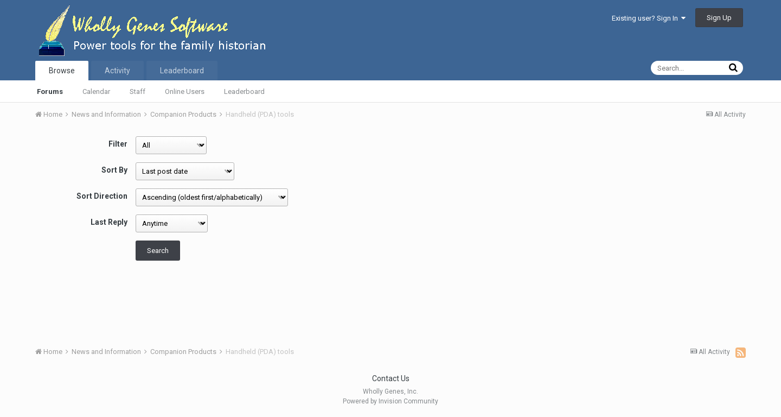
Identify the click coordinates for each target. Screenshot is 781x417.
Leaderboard (244, 91)
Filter (117, 144)
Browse (62, 70)
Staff (137, 91)
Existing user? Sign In (649, 18)
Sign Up (719, 18)
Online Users (184, 91)
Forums (50, 91)
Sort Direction (101, 196)
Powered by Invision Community (390, 401)
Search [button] (158, 251)
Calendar (96, 91)
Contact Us (390, 378)
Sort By (114, 170)
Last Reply (109, 222)
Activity (117, 70)
